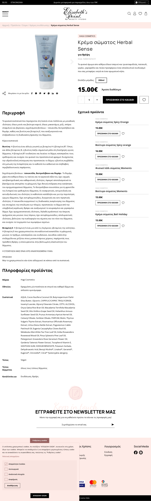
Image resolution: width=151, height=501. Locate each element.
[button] (5, 14)
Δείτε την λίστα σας (141, 13)
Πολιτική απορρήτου (10, 456)
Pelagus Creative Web (81, 498)
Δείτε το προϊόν (113, 127)
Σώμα (25, 25)
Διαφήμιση (13, 479)
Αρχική (5, 25)
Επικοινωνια (17, 2)
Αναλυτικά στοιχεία (16, 474)
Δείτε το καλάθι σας (146, 13)
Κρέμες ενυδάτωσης (39, 25)
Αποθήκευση (12, 485)
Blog (4, 2)
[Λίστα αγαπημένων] (144, 100)
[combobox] (142, 2)
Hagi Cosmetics (87, 36)
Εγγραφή (108, 455)
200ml (101, 80)
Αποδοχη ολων (40, 495)
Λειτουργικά (14, 469)
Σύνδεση (108, 452)
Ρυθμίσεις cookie (40, 440)
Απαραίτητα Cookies (17, 464)
